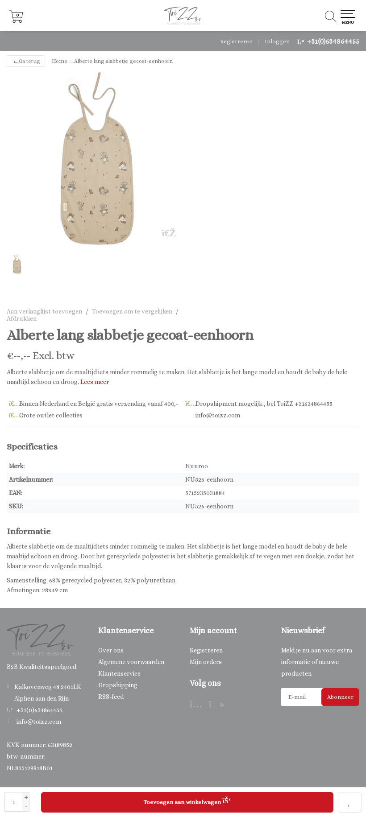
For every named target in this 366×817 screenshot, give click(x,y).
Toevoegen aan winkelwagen (187, 801)
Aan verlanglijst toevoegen (44, 311)
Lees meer (94, 381)
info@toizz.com (39, 721)
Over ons (111, 650)
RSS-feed (111, 696)
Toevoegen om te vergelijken (132, 311)
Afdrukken (22, 318)
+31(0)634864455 (333, 41)
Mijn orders (206, 661)
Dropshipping (117, 685)
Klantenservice (119, 673)
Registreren (236, 41)
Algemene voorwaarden (131, 661)
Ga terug (26, 61)
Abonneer (340, 696)
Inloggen (277, 41)
